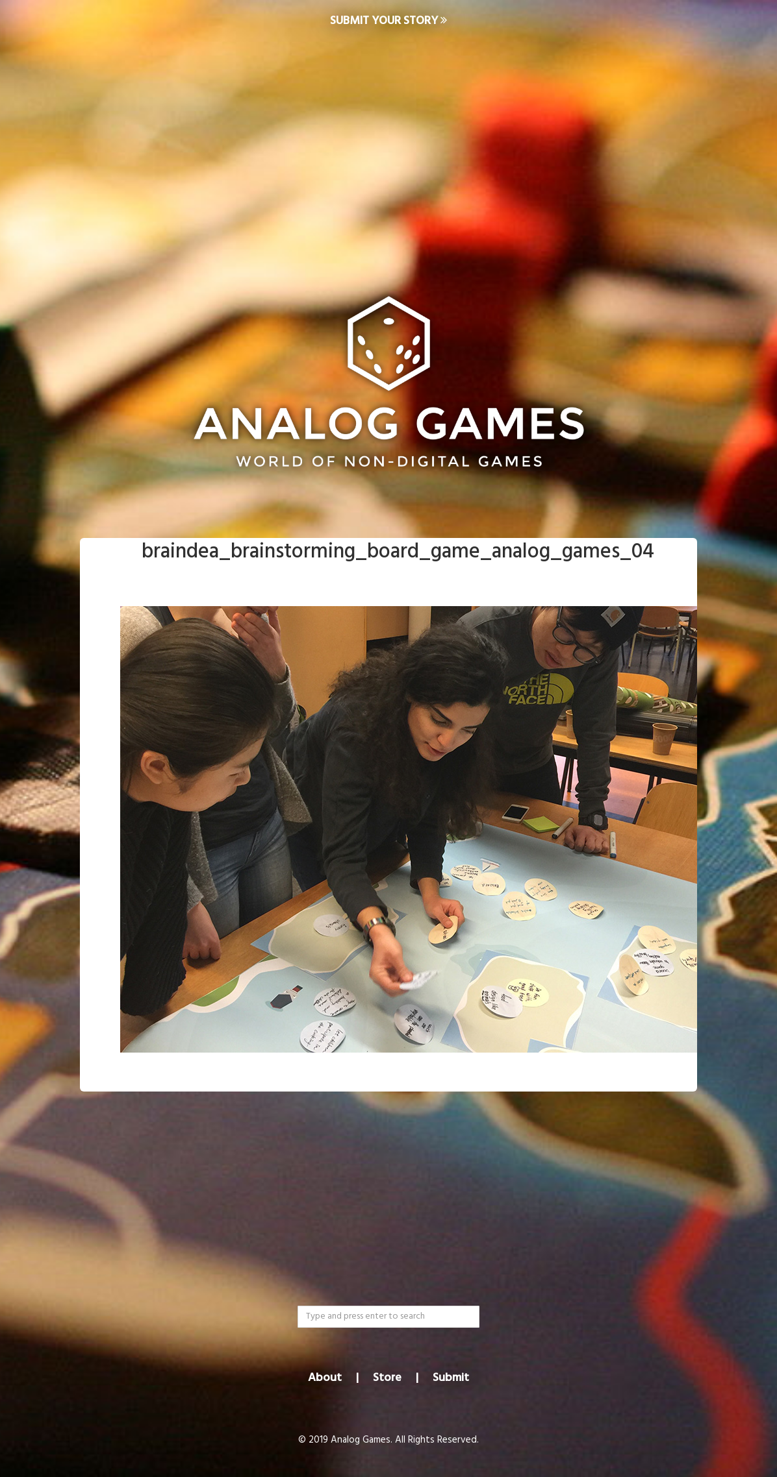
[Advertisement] (388, 147)
